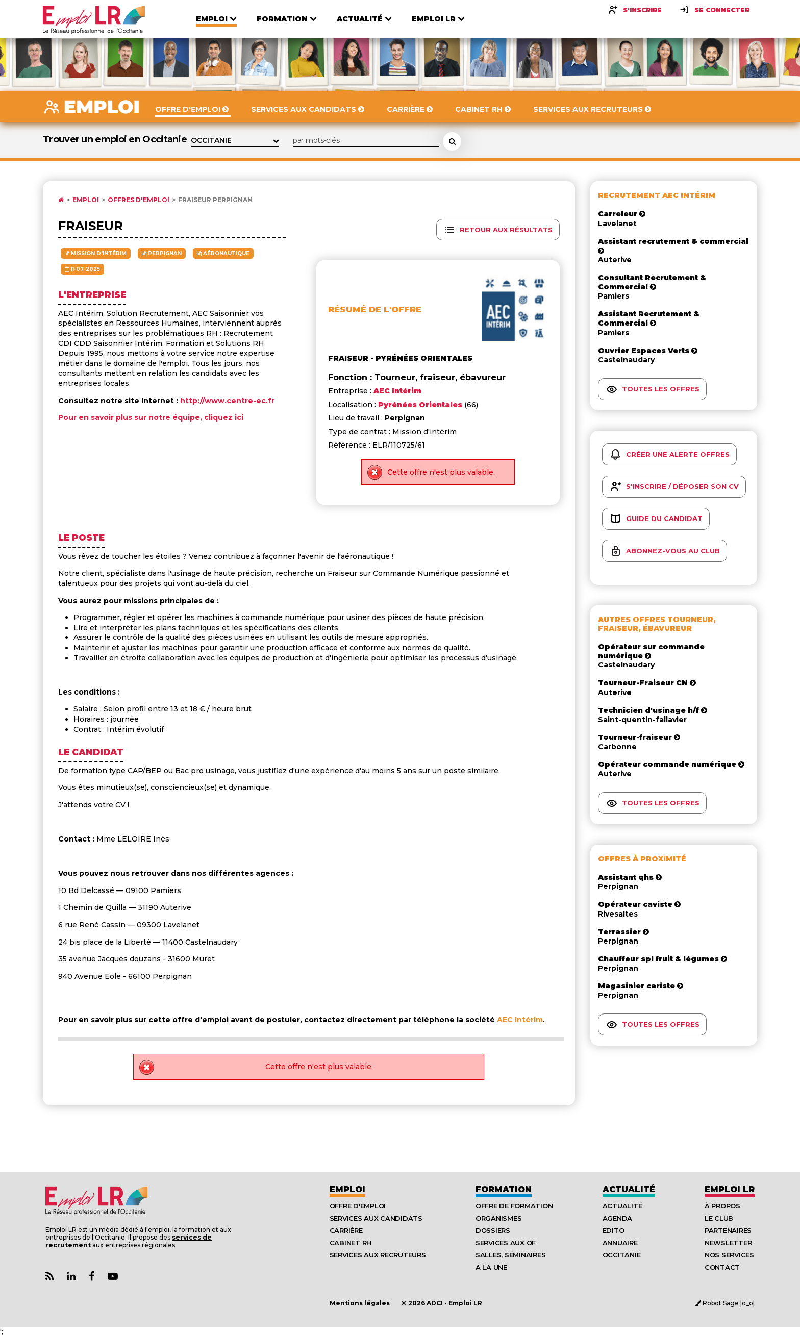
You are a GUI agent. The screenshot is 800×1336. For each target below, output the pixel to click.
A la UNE (491, 1267)
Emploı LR (730, 1189)
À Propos (722, 1206)
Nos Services (729, 1255)
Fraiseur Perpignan (215, 200)
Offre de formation (514, 1206)
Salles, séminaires (510, 1255)
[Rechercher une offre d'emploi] (452, 141)
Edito (613, 1230)
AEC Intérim (520, 1019)
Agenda (617, 1218)
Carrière (346, 1230)
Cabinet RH (350, 1243)
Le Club (719, 1218)
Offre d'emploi (358, 1206)
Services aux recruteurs (378, 1255)
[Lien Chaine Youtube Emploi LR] (113, 1276)
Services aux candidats (376, 1218)
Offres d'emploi (138, 200)
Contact (722, 1267)
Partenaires (728, 1230)
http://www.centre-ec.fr (227, 400)
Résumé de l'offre (374, 309)
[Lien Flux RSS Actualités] (49, 1276)
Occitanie (622, 1255)
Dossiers (493, 1230)
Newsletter (728, 1243)
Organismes (498, 1218)
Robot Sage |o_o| (725, 1303)
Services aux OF (506, 1243)
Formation (504, 1189)
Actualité (629, 1189)
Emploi (85, 200)
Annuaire (620, 1243)
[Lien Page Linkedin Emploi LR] (71, 1276)
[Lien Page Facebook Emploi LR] (91, 1276)
